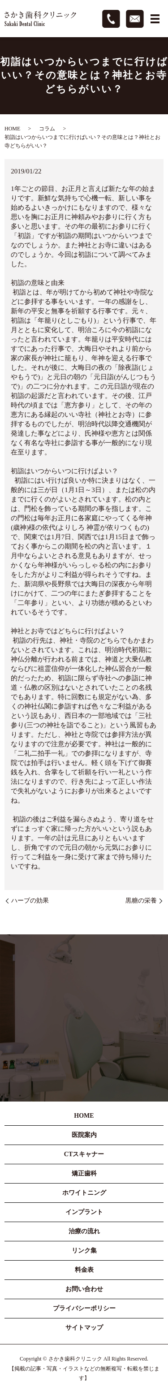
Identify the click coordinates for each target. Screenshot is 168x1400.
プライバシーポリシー (84, 1308)
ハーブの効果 (30, 900)
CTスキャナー (84, 1154)
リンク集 (84, 1250)
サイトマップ (84, 1327)
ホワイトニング (84, 1192)
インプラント (84, 1212)
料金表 (84, 1269)
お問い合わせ (84, 1289)
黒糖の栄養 (141, 900)
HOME (12, 128)
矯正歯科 (84, 1173)
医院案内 (84, 1135)
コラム (47, 128)
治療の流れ (84, 1231)
